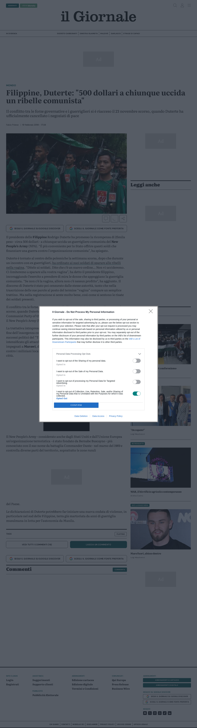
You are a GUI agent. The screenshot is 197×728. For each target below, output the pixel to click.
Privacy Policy (116, 416)
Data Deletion (81, 416)
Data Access (98, 416)
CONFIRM (76, 405)
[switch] (137, 361)
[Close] (152, 312)
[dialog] (98, 364)
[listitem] (98, 354)
